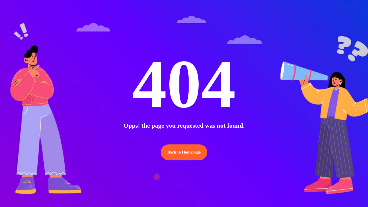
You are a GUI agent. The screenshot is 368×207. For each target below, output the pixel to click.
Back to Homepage (184, 152)
